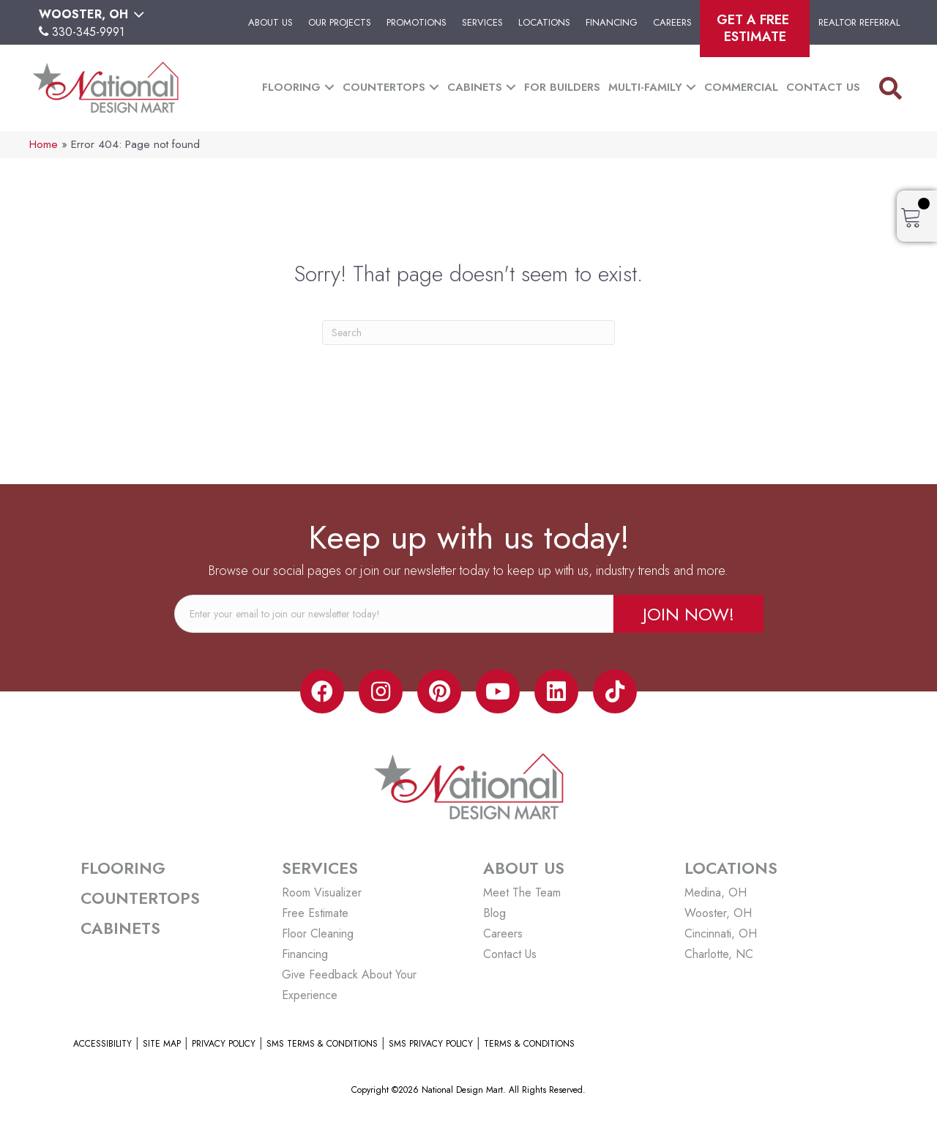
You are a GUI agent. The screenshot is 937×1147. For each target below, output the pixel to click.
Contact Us (823, 87)
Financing (612, 22)
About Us (270, 22)
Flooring (291, 87)
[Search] (468, 332)
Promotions (417, 22)
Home (43, 144)
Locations (544, 22)
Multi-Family (645, 87)
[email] (393, 614)
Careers (672, 22)
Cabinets (474, 87)
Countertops (384, 87)
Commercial (741, 87)
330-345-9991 (88, 31)
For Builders (562, 87)
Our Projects (339, 22)
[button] (329, 87)
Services (482, 22)
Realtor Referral (859, 22)
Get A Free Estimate (755, 28)
